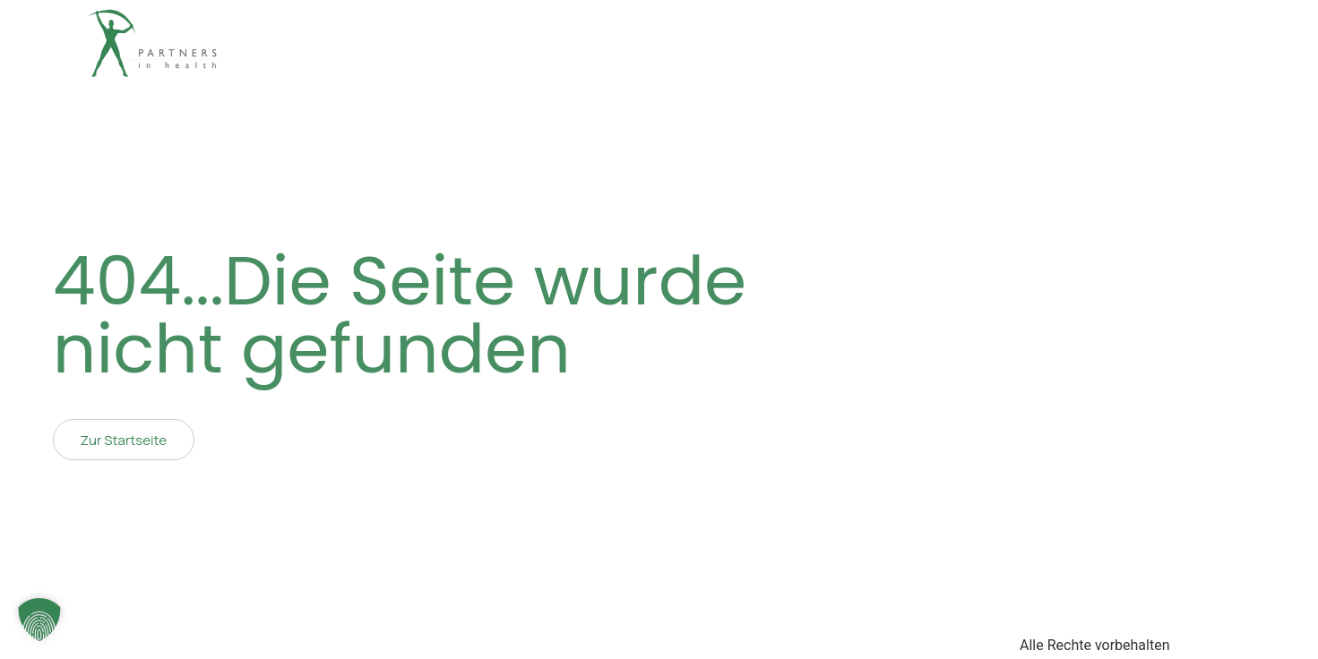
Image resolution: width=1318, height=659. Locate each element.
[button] (39, 619)
